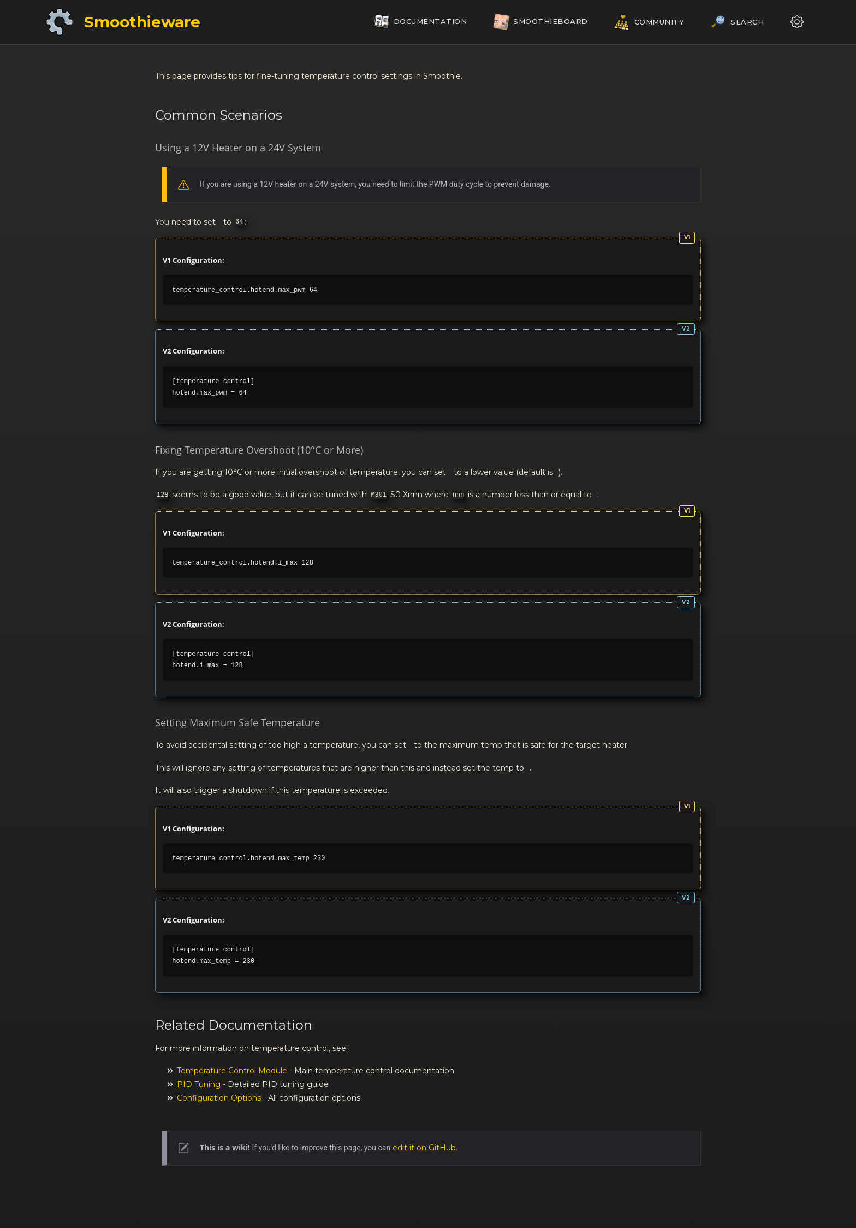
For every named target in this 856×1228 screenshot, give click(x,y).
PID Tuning (199, 1084)
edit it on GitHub (424, 1148)
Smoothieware (142, 22)
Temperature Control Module (232, 1071)
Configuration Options (219, 1098)
